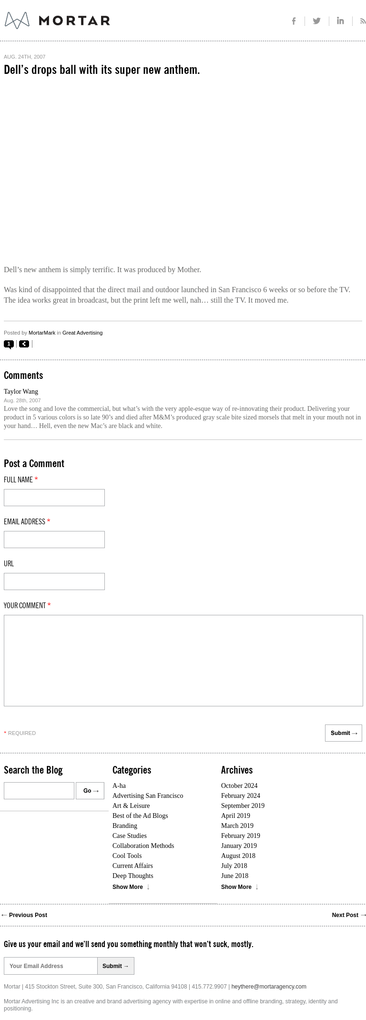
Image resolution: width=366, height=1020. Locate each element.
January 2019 (239, 845)
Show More (127, 887)
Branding (124, 825)
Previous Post (28, 915)
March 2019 (237, 825)
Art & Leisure (131, 805)
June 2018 (234, 875)
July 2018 (234, 865)
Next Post (345, 915)
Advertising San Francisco (147, 795)
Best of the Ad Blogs (140, 815)
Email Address (27, 522)
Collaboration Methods (143, 845)
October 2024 (239, 785)
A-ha (119, 785)
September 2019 (242, 805)
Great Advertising (82, 333)
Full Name (21, 480)
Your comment (27, 606)
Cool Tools (127, 855)
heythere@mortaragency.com (269, 986)
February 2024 (240, 795)
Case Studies (129, 835)
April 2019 (235, 815)
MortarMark (42, 333)
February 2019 (240, 835)
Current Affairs (132, 865)
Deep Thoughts (132, 875)
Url (9, 564)
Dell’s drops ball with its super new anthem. (102, 70)
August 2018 (238, 855)
